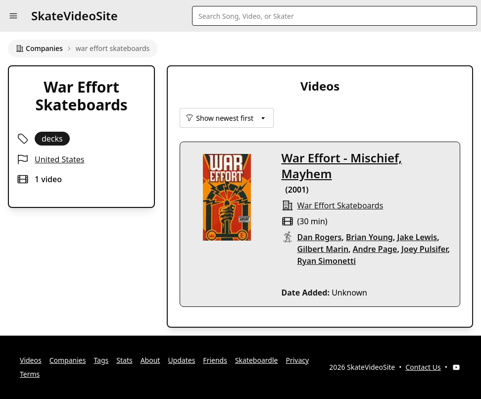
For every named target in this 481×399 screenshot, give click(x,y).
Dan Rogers (319, 237)
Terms (30, 374)
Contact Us (423, 367)
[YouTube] (456, 367)
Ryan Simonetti (326, 260)
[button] (13, 16)
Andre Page (375, 249)
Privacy (297, 360)
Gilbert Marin (323, 249)
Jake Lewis (417, 237)
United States (60, 159)
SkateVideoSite (74, 15)
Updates (181, 360)
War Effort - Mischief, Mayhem (342, 166)
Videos (31, 360)
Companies (39, 48)
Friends (215, 360)
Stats (124, 360)
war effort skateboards (340, 205)
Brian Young (369, 237)
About (150, 360)
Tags (101, 360)
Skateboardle (256, 360)
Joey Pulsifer (424, 249)
